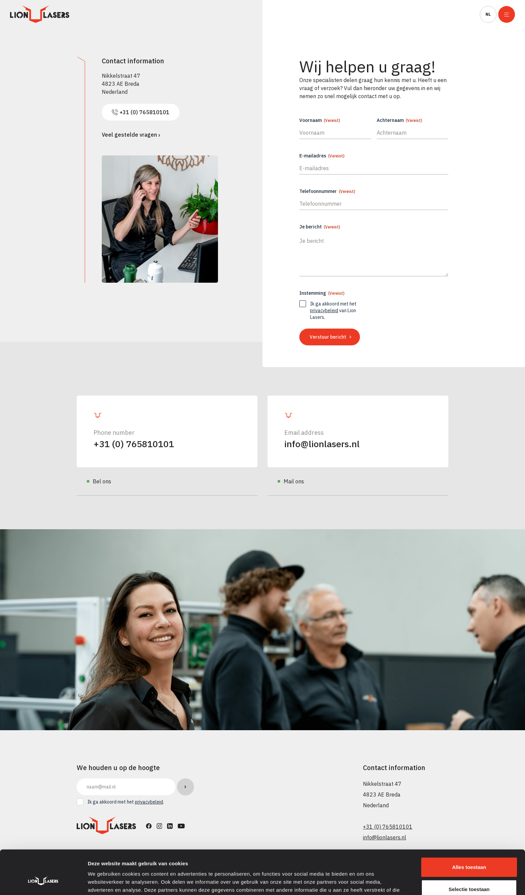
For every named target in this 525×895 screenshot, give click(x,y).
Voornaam (319, 120)
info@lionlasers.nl (322, 444)
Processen (286, 14)
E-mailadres (322, 156)
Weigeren (469, 873)
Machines (100, 14)
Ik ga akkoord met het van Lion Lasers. (333, 310)
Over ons (379, 14)
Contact (458, 14)
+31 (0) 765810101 (133, 444)
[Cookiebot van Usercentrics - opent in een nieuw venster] (43, 882)
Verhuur (187, 14)
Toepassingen (235, 14)
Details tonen (362, 882)
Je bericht (319, 227)
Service (338, 14)
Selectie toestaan (469, 851)
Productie (145, 14)
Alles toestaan (469, 829)
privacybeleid (324, 310)
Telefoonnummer (327, 191)
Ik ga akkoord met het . (125, 802)
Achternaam (399, 120)
